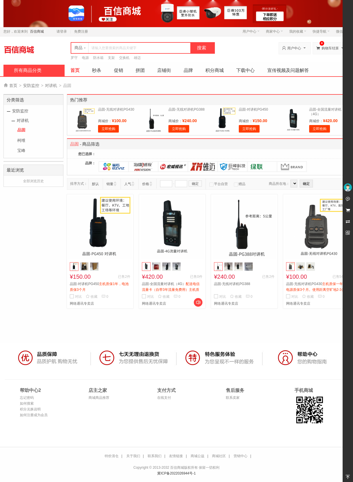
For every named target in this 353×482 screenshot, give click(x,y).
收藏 (91, 297)
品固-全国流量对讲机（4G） (171, 289)
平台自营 (218, 184)
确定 (195, 184)
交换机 (124, 58)
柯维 (21, 140)
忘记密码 (27, 398)
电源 (85, 58)
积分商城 (214, 70)
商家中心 (274, 31)
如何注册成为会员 (34, 415)
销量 (109, 184)
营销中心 (240, 456)
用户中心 (251, 31)
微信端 (341, 31)
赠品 (239, 184)
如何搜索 (27, 403)
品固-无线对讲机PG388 (186, 109)
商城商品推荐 (99, 398)
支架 (111, 58)
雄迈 (137, 58)
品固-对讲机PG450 (253, 109)
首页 (75, 70)
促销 (118, 70)
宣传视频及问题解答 (288, 70)
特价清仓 (112, 456)
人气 (127, 184)
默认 (95, 184)
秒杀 (96, 70)
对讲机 (51, 85)
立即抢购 (108, 129)
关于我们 (133, 456)
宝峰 (21, 150)
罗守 (74, 58)
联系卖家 (233, 398)
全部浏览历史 (33, 181)
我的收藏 (297, 31)
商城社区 (219, 456)
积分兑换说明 (30, 409)
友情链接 (176, 456)
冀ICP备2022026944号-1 (176, 473)
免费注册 (81, 31)
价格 (145, 184)
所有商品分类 (28, 70)
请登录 (62, 31)
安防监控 (31, 85)
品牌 (188, 70)
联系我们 (155, 456)
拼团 (140, 70)
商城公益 (197, 456)
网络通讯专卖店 (82, 304)
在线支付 (164, 398)
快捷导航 (321, 31)
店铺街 (164, 70)
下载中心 (245, 70)
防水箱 (98, 58)
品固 (21, 130)
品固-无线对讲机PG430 (116, 109)
